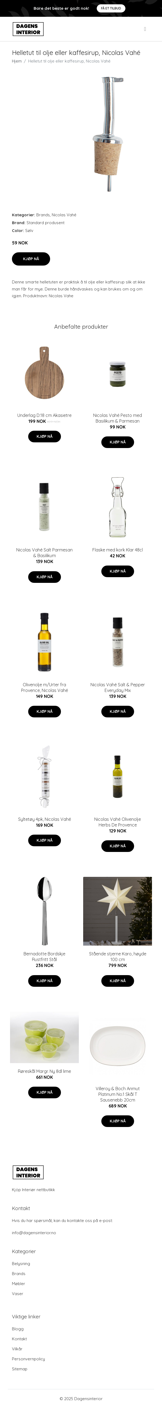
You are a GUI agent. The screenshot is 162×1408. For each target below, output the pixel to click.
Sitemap (19, 1368)
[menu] (145, 29)
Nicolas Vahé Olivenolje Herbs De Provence (117, 822)
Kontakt (19, 1338)
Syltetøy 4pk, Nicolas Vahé (44, 819)
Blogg (18, 1328)
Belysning (21, 1263)
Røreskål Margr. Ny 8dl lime (44, 1071)
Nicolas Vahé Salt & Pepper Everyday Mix (117, 687)
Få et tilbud (111, 8)
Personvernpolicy (28, 1358)
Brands (43, 214)
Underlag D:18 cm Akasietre (44, 415)
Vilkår (17, 1348)
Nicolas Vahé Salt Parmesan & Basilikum (44, 552)
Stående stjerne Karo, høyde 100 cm (117, 956)
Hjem (17, 61)
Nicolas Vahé (64, 214)
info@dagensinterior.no (34, 1232)
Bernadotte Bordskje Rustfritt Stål (44, 956)
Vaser (17, 1293)
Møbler (18, 1283)
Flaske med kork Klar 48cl (117, 550)
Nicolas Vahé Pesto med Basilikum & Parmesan (117, 418)
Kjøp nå (31, 258)
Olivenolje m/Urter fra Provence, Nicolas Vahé (44, 687)
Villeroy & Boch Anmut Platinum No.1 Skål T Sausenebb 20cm (118, 1094)
